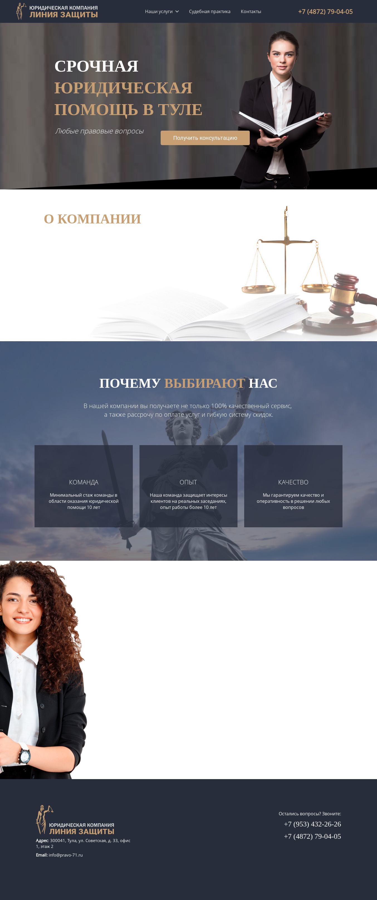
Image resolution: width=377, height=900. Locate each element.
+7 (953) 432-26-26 (312, 824)
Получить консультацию (205, 138)
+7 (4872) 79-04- (309, 836)
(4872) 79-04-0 (327, 11)
